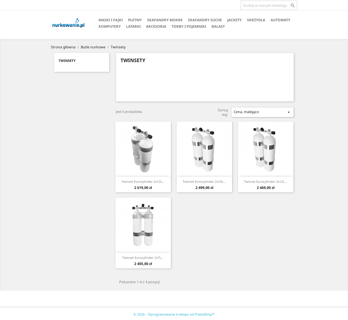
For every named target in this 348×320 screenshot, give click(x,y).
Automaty (280, 20)
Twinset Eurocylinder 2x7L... (143, 257)
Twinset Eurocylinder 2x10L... (204, 181)
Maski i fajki (111, 20)
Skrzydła (256, 20)
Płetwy (135, 20)
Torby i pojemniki (189, 26)
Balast (218, 26)
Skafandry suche (205, 20)
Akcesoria (156, 26)
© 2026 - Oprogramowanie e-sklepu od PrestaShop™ (174, 314)
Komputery (110, 26)
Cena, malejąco (262, 112)
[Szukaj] (269, 5)
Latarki (133, 26)
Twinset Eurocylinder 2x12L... (143, 181)
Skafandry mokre (165, 20)
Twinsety (67, 60)
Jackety (234, 20)
